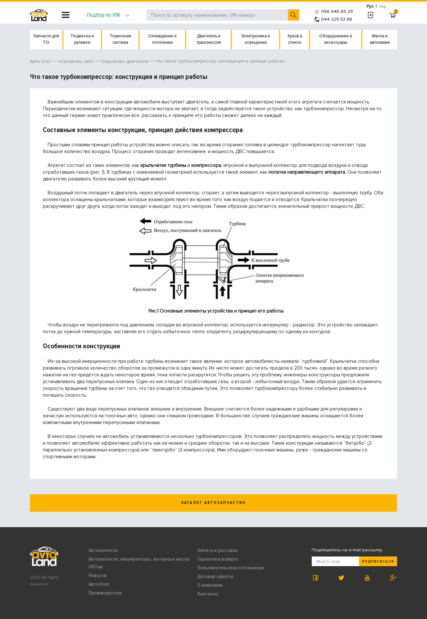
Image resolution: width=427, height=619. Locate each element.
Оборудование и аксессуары (335, 39)
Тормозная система (120, 39)
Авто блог (99, 584)
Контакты (207, 594)
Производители (105, 593)
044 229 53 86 (333, 19)
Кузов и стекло (295, 39)
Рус (370, 6)
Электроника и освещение (255, 39)
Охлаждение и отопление (162, 39)
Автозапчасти (103, 550)
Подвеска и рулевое (82, 39)
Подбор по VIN (108, 14)
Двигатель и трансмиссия (208, 39)
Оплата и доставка (217, 550)
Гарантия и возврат (218, 559)
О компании (210, 585)
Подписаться (378, 561)
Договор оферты (215, 576)
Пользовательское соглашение (230, 568)
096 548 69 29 (333, 11)
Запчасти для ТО (46, 39)
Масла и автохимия (380, 39)
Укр (382, 6)
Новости (97, 575)
